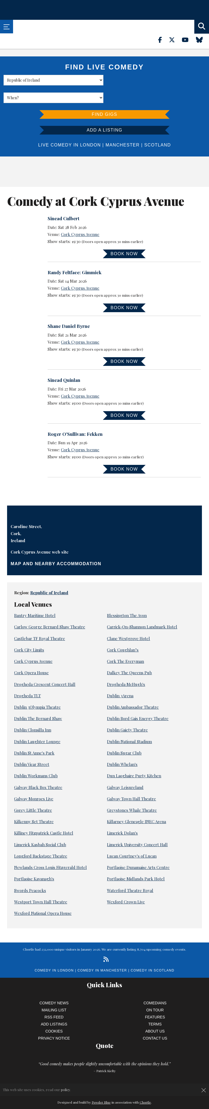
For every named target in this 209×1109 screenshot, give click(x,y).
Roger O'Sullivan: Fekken (75, 416)
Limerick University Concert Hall (137, 827)
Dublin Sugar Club (124, 735)
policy (65, 1089)
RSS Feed (54, 999)
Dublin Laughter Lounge (37, 724)
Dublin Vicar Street (31, 746)
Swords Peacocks (30, 872)
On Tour (155, 992)
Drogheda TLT (27, 678)
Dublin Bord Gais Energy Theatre (137, 701)
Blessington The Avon (127, 597)
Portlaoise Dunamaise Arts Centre (138, 849)
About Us (155, 1013)
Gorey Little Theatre (33, 792)
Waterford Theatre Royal (130, 872)
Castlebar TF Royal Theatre (39, 621)
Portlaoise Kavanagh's (34, 861)
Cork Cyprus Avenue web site (40, 534)
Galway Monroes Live (33, 781)
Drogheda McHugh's (126, 666)
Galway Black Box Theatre (38, 769)
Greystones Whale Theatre (132, 792)
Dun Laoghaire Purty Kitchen (134, 758)
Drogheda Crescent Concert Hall (44, 666)
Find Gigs (104, 96)
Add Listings (54, 1006)
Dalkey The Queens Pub (129, 655)
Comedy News (54, 985)
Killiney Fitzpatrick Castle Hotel (43, 815)
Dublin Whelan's (122, 746)
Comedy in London (54, 953)
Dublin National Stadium (129, 724)
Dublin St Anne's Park (34, 735)
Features (155, 999)
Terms (155, 1006)
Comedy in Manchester (102, 953)
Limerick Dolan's (122, 815)
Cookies (54, 1013)
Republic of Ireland (49, 575)
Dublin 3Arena (120, 678)
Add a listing (104, 112)
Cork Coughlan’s (123, 632)
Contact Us (155, 1020)
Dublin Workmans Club (36, 758)
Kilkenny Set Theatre (34, 804)
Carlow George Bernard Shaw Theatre (49, 609)
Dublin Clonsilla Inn (32, 712)
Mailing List (54, 992)
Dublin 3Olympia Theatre (37, 689)
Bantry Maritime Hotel (35, 597)
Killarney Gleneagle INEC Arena (136, 804)
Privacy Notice (54, 1020)
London (90, 127)
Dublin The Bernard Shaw (38, 701)
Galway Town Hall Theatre (131, 781)
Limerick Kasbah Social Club (40, 827)
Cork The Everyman (125, 643)
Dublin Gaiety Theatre (127, 712)
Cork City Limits (29, 632)
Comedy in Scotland (152, 953)
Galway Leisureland (125, 769)
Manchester (123, 127)
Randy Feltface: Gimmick (75, 255)
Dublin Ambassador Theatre (133, 689)
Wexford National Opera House (43, 895)
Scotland (157, 127)
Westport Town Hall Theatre (40, 884)
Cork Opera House (31, 655)
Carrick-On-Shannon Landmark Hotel (142, 609)
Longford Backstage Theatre (40, 838)
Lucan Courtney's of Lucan (131, 838)
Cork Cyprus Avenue (80, 216)
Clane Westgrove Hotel (128, 621)
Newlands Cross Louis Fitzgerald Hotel (50, 849)
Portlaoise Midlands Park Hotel (136, 861)
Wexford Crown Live (126, 884)
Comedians (155, 985)
